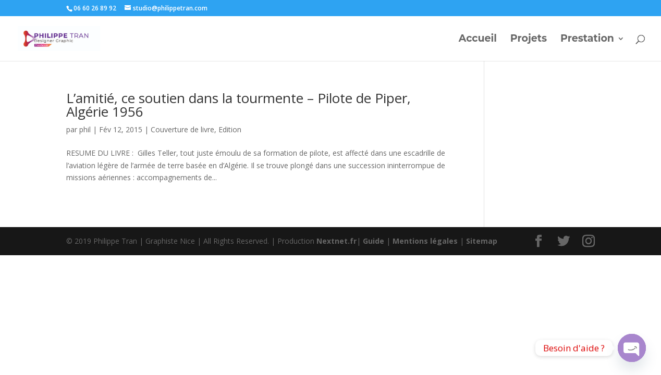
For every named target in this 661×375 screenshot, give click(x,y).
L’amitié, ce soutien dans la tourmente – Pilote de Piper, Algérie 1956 (238, 105)
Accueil (478, 39)
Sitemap (481, 241)
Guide (373, 241)
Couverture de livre (182, 129)
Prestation (587, 39)
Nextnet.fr (336, 241)
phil (85, 129)
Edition (229, 129)
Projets (528, 39)
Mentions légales (425, 241)
